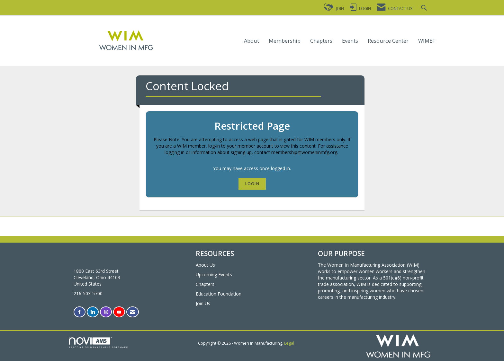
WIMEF (426, 41)
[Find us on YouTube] (119, 312)
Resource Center (388, 41)
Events (350, 41)
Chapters (321, 41)
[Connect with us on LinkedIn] (93, 312)
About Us (205, 265)
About (251, 41)
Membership (285, 41)
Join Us (203, 303)
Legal (289, 343)
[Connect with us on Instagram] (106, 312)
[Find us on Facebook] (80, 312)
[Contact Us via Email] (132, 312)
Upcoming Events (214, 274)
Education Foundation (218, 294)
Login (252, 183)
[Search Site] (425, 8)
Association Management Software (98, 342)
